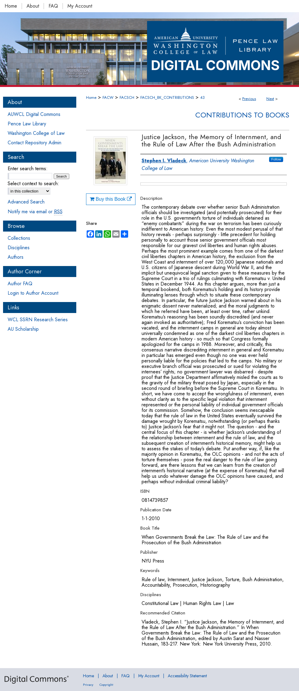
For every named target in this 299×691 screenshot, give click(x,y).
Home (91, 97)
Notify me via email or (35, 211)
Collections (19, 238)
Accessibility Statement (187, 676)
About (108, 676)
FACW (108, 97)
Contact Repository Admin (34, 142)
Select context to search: (33, 183)
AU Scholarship (23, 329)
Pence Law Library (27, 123)
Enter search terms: (28, 168)
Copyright (106, 684)
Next (270, 99)
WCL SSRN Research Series (38, 319)
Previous (249, 99)
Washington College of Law (36, 133)
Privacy (88, 684)
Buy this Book (111, 199)
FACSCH (127, 97)
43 (202, 97)
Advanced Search (26, 201)
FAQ (125, 676)
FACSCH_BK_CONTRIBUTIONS (167, 97)
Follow (276, 159)
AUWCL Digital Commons (34, 114)
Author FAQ (20, 283)
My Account (148, 676)
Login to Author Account (33, 293)
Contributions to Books (242, 115)
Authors (15, 257)
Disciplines (19, 247)
